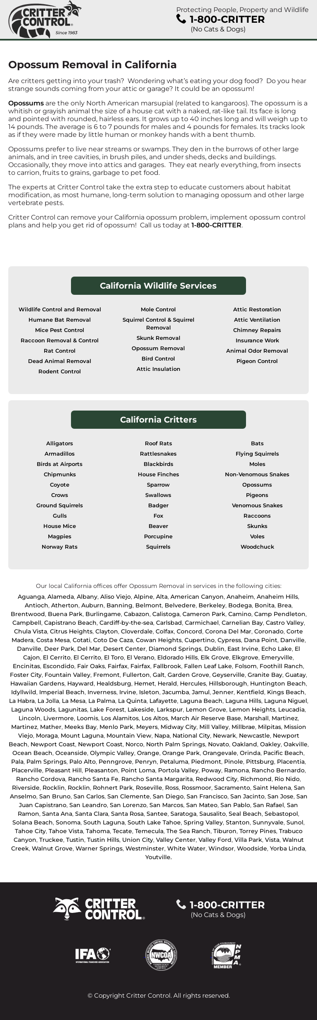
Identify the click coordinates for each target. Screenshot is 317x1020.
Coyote (59, 485)
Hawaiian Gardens (37, 683)
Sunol (294, 822)
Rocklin (54, 787)
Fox (158, 516)
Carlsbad (169, 622)
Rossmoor (196, 787)
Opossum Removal (158, 348)
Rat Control (60, 351)
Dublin (214, 648)
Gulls (60, 516)
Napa (162, 735)
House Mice (59, 526)
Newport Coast (53, 744)
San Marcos (166, 805)
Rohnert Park (113, 787)
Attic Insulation (158, 369)
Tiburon (225, 831)
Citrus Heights (71, 631)
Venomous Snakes (257, 505)
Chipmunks (60, 474)
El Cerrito (57, 657)
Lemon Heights (252, 709)
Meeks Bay (80, 727)
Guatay (295, 674)
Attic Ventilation (257, 320)
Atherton (64, 605)
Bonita (264, 605)
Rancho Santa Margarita (157, 779)
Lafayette (163, 701)
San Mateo (202, 805)
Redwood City (216, 779)
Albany (87, 596)
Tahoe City (30, 831)
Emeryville (277, 657)
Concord (189, 631)
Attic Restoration (257, 309)
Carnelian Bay (242, 622)
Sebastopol (281, 813)
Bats (257, 443)
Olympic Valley (112, 753)
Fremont (106, 674)
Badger (158, 505)
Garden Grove (188, 674)
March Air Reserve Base (206, 718)
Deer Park (59, 648)
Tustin (75, 839)
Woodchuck (257, 547)
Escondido (58, 666)
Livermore (58, 718)
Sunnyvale (268, 822)
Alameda (60, 596)
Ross (172, 787)
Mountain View (128, 735)
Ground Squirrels (59, 505)
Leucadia (291, 709)
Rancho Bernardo (278, 770)
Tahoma (98, 831)
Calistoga (166, 614)
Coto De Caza (113, 640)
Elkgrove (245, 657)
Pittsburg (260, 761)
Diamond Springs (175, 648)
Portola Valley (178, 770)
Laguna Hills (243, 701)
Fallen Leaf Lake (208, 666)
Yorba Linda (287, 848)
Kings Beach (286, 692)
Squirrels (158, 547)
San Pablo (235, 805)
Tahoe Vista (66, 831)
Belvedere (180, 605)
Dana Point (260, 640)
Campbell (26, 622)
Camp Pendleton (279, 614)
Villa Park (248, 839)
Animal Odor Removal (257, 351)
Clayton (106, 631)
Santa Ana (57, 813)
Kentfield (250, 692)
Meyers (147, 727)
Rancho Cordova (40, 779)
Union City (137, 839)
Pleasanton (101, 770)
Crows (59, 495)
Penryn (146, 761)
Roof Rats (158, 443)
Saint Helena (272, 787)
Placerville (27, 770)
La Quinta (132, 701)
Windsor (221, 848)
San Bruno (55, 796)
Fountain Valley (67, 674)
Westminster (144, 848)
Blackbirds (158, 464)
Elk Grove (215, 657)
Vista (272, 839)
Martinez (285, 718)
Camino (239, 614)
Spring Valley (203, 822)
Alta (162, 596)
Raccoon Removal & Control (60, 340)
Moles (257, 464)
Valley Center (176, 839)
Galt (159, 674)
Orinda (250, 753)
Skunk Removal (158, 338)
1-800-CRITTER (216, 225)
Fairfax (118, 666)
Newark (224, 735)
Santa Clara (91, 813)
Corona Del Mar (228, 631)
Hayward (80, 683)
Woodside (252, 848)
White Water (186, 848)
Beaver (158, 526)
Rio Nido (287, 779)
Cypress (229, 640)
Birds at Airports (60, 464)
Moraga (47, 735)
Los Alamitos (120, 718)
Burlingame (103, 614)
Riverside (26, 787)
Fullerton (136, 674)
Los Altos (155, 718)
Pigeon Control (257, 361)
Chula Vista (30, 631)
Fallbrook (167, 666)
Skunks (257, 526)
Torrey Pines (257, 831)
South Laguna (104, 822)
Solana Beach (32, 822)
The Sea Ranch (188, 831)
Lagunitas (72, 709)
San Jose (280, 796)
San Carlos (88, 796)
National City (191, 735)
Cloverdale (137, 631)
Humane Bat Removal (59, 320)
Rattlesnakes (158, 454)
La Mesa (73, 701)
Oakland (244, 744)
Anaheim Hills (277, 596)
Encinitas (26, 666)
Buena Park (65, 614)
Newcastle (254, 735)
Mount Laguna (82, 735)
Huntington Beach (278, 683)
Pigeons (257, 495)
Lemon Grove (206, 709)
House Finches (158, 474)
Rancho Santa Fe (93, 779)
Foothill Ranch (281, 666)
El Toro (114, 657)
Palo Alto (82, 761)
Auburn (92, 605)
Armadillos (60, 454)
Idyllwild (23, 692)
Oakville (296, 744)
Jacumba (175, 692)
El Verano (140, 657)
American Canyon (197, 596)
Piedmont (206, 761)
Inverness (102, 692)
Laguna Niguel (285, 701)
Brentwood (28, 614)
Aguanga (31, 596)
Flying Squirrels (257, 454)
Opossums (26, 103)
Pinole (233, 761)
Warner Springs (99, 848)
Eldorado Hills (177, 657)
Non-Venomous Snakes (257, 474)
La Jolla (48, 701)
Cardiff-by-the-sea (126, 622)
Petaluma (174, 761)
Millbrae (243, 727)
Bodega (240, 605)
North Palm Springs (175, 744)
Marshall (256, 718)
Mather (51, 727)
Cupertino (200, 640)
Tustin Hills (103, 839)
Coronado (269, 631)
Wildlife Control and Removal (60, 309)
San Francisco (207, 796)
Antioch (36, 605)
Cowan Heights (159, 640)
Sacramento (232, 787)
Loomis (87, 718)
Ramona (236, 770)
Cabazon (136, 614)
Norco (134, 744)
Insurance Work (257, 340)
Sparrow (158, 485)
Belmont (148, 605)
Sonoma (68, 822)
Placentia (291, 761)
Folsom (246, 666)
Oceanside (71, 753)
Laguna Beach (201, 701)
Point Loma (138, 770)
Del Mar (88, 648)
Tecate (122, 831)
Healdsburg (114, 683)
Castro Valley (285, 622)
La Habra (22, 701)
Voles (257, 536)
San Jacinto (247, 796)
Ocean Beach (32, 753)
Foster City (26, 674)
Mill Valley (214, 727)
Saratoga (183, 813)
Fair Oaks (91, 666)
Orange (148, 753)
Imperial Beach (62, 692)
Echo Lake (276, 648)
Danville (292, 640)
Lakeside (141, 709)
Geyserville (228, 674)
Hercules (193, 683)
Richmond (256, 779)
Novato (218, 744)
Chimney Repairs (257, 330)
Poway (211, 770)
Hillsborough (228, 683)
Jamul (201, 692)
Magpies (59, 536)
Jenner (223, 692)
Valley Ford (215, 839)
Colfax (165, 631)
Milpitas (269, 727)
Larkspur (170, 709)
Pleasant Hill (63, 770)
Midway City (178, 727)
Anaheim (240, 596)
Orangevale (220, 753)
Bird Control (158, 359)
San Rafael (268, 805)
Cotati (81, 640)
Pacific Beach (283, 753)
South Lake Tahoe (154, 822)
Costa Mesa (53, 640)
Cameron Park (203, 614)
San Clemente (128, 796)
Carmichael (202, 622)
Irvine (127, 692)
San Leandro (88, 805)
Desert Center (124, 648)
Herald (167, 683)
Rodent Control (59, 371)
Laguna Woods (33, 709)
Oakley (270, 744)
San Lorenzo (128, 805)
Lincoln (29, 718)
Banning (119, 605)
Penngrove (115, 761)
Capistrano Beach (70, 622)
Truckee (51, 839)
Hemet (144, 683)
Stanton (238, 822)
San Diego (168, 796)
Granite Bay (265, 674)
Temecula (149, 831)
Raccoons (257, 516)
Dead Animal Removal (59, 361)
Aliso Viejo (115, 596)
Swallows (158, 495)
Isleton (149, 692)
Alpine (143, 596)
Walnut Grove (52, 848)
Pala (17, 761)
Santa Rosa (127, 813)
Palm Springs (46, 761)
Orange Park (181, 753)
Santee (157, 813)
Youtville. (158, 857)
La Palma (101, 701)
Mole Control (158, 309)
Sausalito (212, 813)
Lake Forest (107, 709)
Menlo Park (116, 727)
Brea (284, 605)
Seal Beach (245, 813)
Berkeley (212, 605)
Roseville (149, 787)
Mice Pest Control (59, 330)
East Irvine (242, 648)
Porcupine (158, 536)
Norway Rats (60, 547)
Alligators (59, 443)
